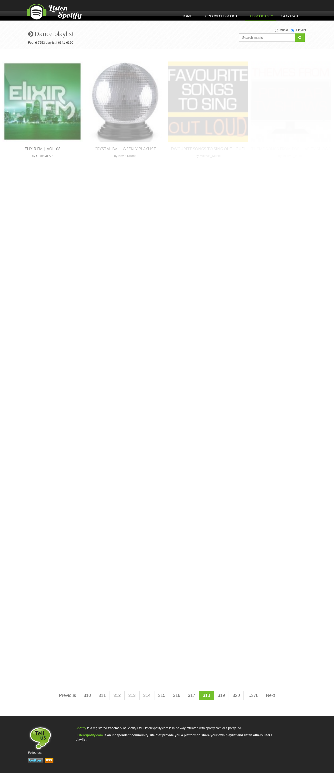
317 (191, 695)
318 (206, 695)
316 (176, 695)
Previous (67, 695)
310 (87, 695)
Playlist (298, 30)
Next (270, 695)
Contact (290, 16)
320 (236, 695)
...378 (252, 695)
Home (187, 16)
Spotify (81, 728)
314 (147, 695)
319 (221, 695)
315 (161, 695)
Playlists (259, 16)
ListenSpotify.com (89, 735)
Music (281, 30)
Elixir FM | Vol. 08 (43, 149)
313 (132, 695)
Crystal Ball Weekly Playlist (125, 149)
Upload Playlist (221, 16)
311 (102, 695)
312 (117, 695)
